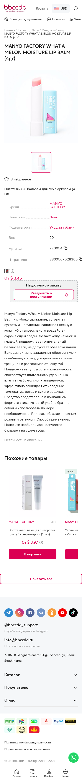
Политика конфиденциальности (27, 742)
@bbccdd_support (21, 624)
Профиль (49, 773)
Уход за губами (61, 227)
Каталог (33, 773)
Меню (65, 773)
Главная (17, 773)
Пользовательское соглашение (27, 749)
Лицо (53, 217)
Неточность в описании (23, 439)
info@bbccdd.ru (18, 639)
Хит (72, 472)
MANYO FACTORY (57, 205)
